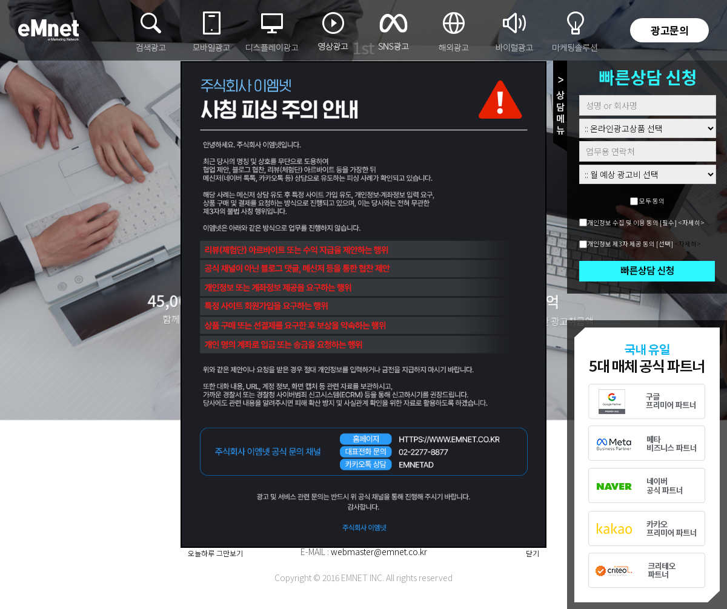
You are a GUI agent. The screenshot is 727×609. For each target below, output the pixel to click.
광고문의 (669, 30)
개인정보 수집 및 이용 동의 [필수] (632, 222)
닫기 (532, 553)
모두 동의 (652, 200)
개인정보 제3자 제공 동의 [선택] (630, 243)
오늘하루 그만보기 (215, 553)
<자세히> (691, 222)
